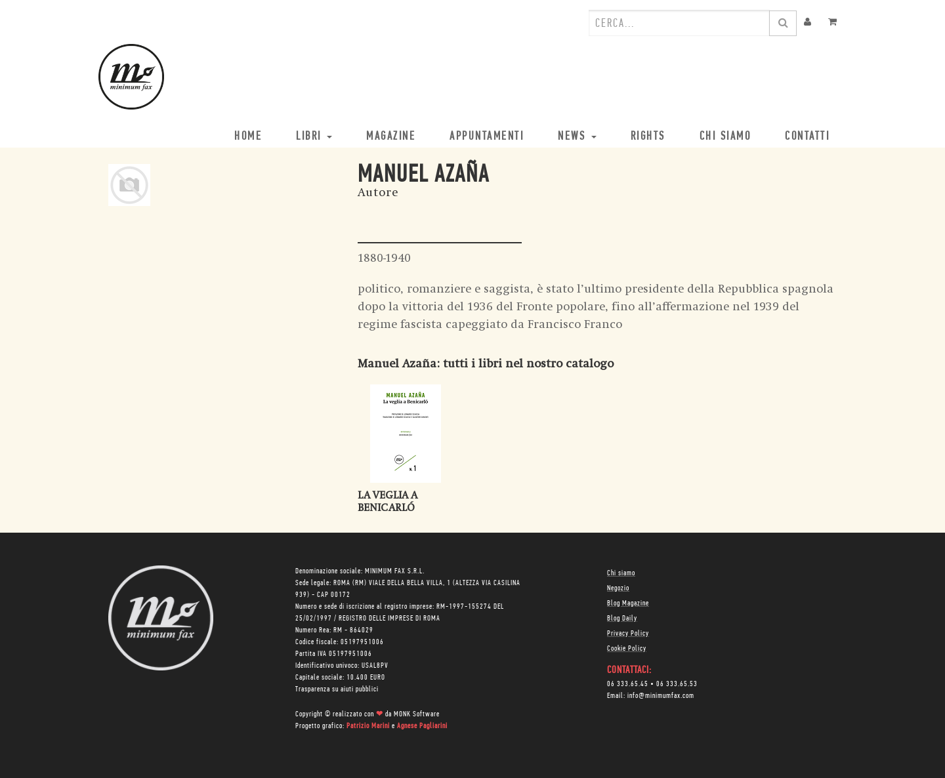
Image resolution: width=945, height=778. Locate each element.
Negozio (618, 588)
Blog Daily (622, 619)
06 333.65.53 (677, 684)
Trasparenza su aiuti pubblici (337, 689)
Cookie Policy (626, 649)
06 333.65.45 (627, 684)
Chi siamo (621, 573)
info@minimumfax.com (660, 696)
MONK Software (417, 714)
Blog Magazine (628, 603)
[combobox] (679, 23)
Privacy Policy (628, 634)
